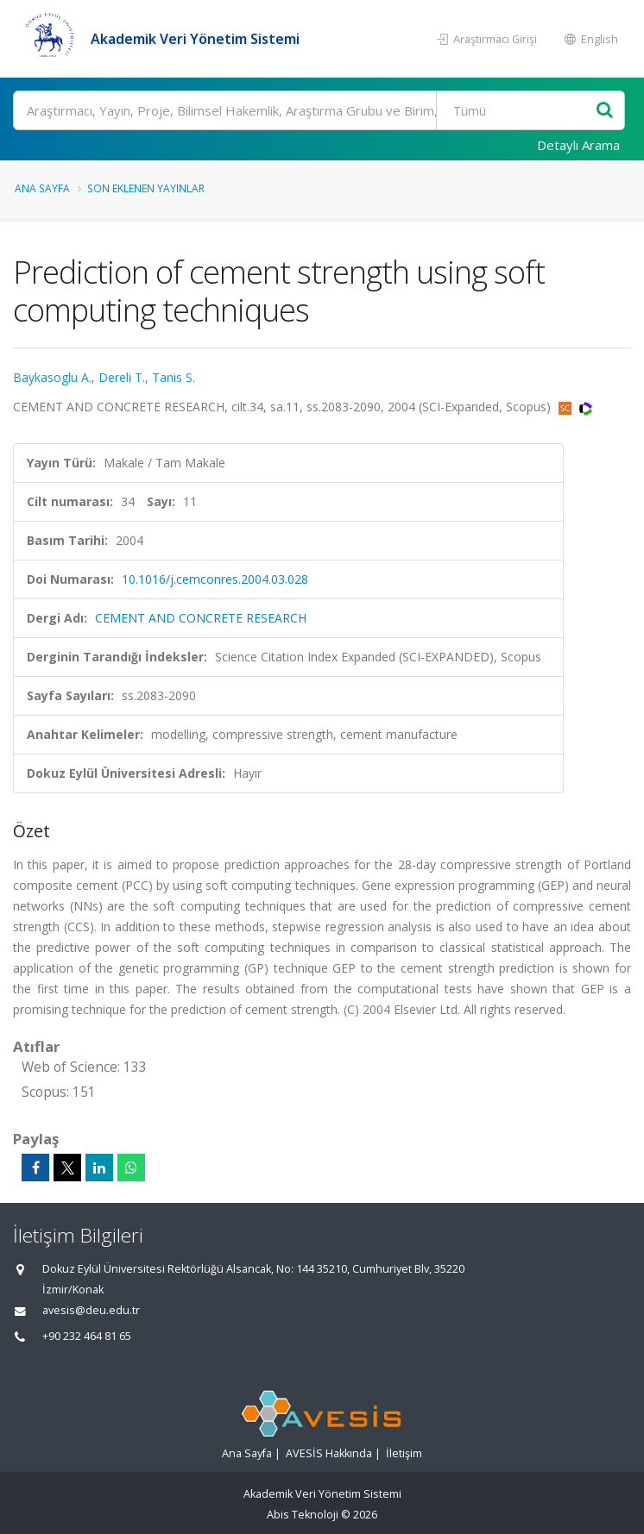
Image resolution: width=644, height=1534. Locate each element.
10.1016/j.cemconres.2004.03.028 (215, 579)
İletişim (404, 1453)
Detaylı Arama (578, 144)
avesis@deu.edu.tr (91, 1310)
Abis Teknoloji (302, 1514)
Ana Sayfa (42, 188)
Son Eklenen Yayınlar (146, 188)
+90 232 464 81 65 (86, 1336)
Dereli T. (121, 377)
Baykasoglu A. (52, 377)
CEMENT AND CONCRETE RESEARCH (200, 618)
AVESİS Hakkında (329, 1453)
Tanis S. (173, 377)
